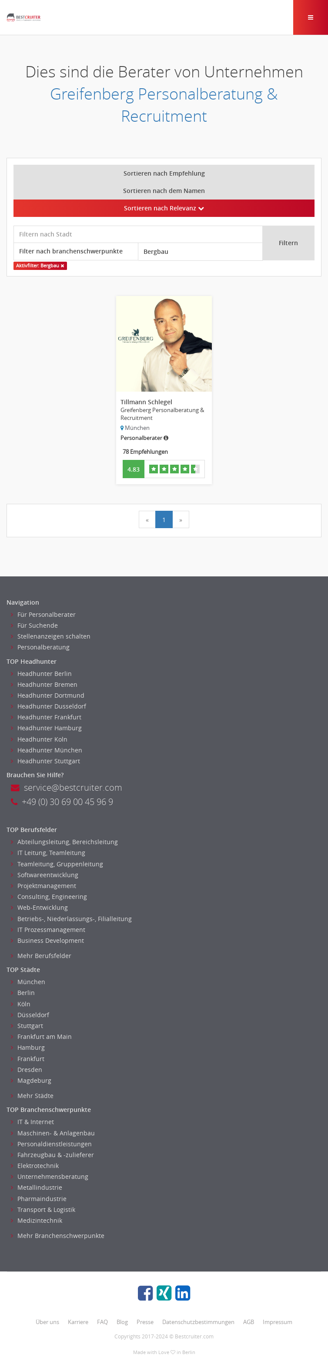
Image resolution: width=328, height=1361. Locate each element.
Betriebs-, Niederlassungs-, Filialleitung (71, 919)
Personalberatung (40, 647)
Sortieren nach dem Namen (164, 190)
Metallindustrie (36, 1187)
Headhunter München (46, 750)
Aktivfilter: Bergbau (40, 266)
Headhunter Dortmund (47, 695)
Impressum (277, 1322)
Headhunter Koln (39, 739)
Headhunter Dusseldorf (48, 706)
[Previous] (147, 519)
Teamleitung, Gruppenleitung (57, 864)
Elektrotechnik (35, 1165)
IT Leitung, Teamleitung (48, 853)
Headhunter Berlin (41, 673)
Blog (122, 1322)
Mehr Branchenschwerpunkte (57, 1235)
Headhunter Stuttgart (45, 761)
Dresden (26, 1069)
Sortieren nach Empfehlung (164, 173)
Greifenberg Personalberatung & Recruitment (164, 104)
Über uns (47, 1322)
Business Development (47, 940)
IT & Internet (32, 1122)
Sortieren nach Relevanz (164, 208)
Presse (145, 1322)
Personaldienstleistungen (51, 1144)
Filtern (288, 243)
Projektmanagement (43, 886)
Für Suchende (34, 625)
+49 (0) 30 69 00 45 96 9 (62, 802)
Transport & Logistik (43, 1209)
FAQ (102, 1322)
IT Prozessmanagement (48, 929)
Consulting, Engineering (49, 896)
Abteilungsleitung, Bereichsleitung (64, 842)
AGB (248, 1322)
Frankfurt (27, 1059)
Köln (20, 1004)
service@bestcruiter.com (66, 787)
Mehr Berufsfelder (41, 956)
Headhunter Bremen (44, 684)
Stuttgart (27, 1026)
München (28, 982)
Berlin (23, 992)
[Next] (180, 519)
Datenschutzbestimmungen (198, 1322)
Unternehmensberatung (49, 1176)
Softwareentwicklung (44, 875)
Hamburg (28, 1047)
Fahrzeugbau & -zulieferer (52, 1155)
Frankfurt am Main (41, 1036)
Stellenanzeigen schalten (50, 636)
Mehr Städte (32, 1095)
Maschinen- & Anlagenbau (53, 1133)
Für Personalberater (43, 614)
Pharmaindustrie (39, 1199)
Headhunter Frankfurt (46, 717)
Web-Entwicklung (39, 907)
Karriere (78, 1322)
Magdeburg (31, 1080)
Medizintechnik (36, 1220)
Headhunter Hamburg (46, 728)
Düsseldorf (30, 1015)
